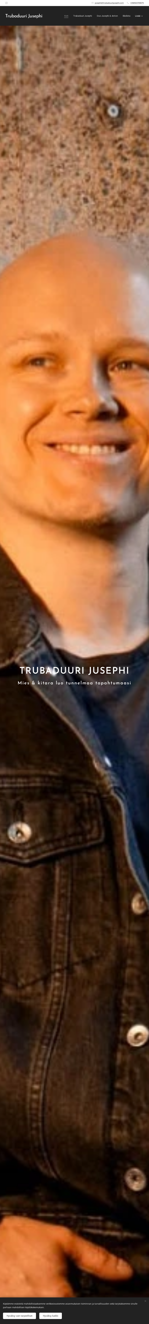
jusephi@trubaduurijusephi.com (109, 3)
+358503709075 (137, 3)
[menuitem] (66, 16)
